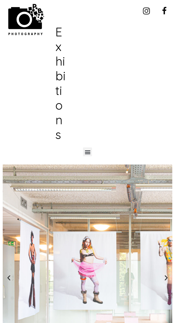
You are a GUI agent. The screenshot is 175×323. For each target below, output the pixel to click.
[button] (87, 151)
